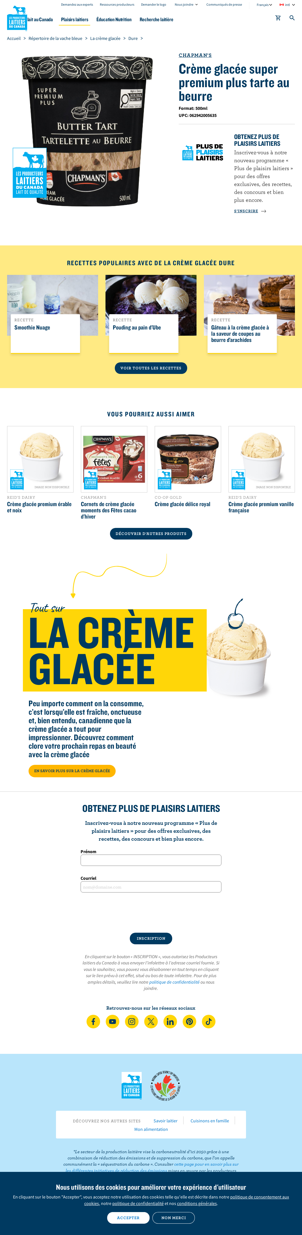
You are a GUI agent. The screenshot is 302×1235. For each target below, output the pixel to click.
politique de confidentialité (174, 982)
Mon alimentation (151, 1129)
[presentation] (151, 913)
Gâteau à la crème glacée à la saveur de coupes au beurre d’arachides (240, 333)
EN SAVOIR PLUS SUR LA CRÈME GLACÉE (72, 771)
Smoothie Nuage (32, 327)
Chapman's (195, 55)
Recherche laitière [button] (185, 19)
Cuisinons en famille (210, 1120)
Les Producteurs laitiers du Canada (17, 17)
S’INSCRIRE (250, 211)
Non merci (173, 1217)
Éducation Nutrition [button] (138, 19)
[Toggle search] (292, 18)
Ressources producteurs (117, 4)
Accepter (128, 1217)
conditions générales (197, 1203)
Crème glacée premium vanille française (261, 507)
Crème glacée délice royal (182, 504)
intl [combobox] (287, 5)
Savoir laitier (166, 1120)
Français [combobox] (263, 5)
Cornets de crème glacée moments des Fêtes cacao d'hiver (108, 510)
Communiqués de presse (224, 4)
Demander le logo (153, 4)
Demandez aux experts (77, 4)
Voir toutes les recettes (151, 368)
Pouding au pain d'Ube (137, 327)
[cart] (278, 18)
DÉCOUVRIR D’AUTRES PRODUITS (151, 533)
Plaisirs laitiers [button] (96, 19)
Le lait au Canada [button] (55, 19)
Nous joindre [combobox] (184, 4)
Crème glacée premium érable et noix (39, 507)
